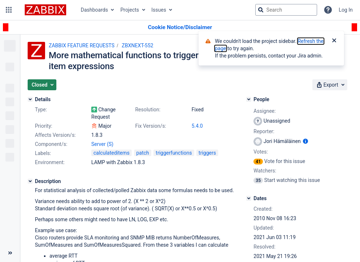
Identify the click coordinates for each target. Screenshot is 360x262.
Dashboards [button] (94, 10)
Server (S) (102, 144)
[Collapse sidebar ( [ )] (10, 252)
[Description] (30, 181)
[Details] (30, 99)
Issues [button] (158, 10)
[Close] (334, 41)
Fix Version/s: (150, 126)
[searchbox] (286, 10)
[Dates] (248, 198)
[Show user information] (305, 141)
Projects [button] (129, 10)
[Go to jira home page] (45, 10)
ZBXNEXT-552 (137, 45)
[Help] (328, 10)
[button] (9, 10)
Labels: (43, 153)
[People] (248, 99)
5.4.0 (197, 126)
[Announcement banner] (180, 27)
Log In (346, 10)
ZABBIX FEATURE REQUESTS (82, 45)
